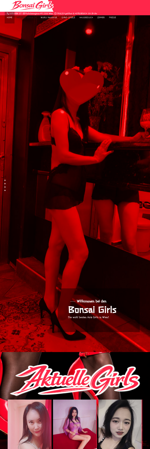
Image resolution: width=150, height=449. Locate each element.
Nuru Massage (49, 17)
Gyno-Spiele (68, 17)
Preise (112, 17)
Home (9, 17)
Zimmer (101, 17)
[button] (5, 176)
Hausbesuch (86, 17)
